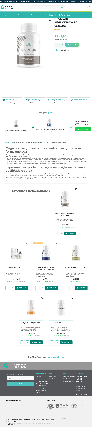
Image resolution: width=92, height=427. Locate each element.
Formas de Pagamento (42, 387)
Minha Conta (52, 376)
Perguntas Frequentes (42, 383)
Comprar (73, 45)
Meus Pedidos (53, 378)
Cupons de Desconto (69, 376)
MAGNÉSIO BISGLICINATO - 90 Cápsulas (16, 130)
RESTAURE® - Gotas (16, 268)
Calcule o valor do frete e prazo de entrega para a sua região (67, 50)
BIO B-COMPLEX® (60, 322)
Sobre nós (39, 376)
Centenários (65, 15)
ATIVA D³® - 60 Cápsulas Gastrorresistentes (31, 323)
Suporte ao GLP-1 (51, 15)
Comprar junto (83, 129)
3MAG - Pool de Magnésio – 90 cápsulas (65, 214)
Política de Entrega (41, 385)
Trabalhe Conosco (41, 389)
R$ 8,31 (65, 40)
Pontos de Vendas (81, 15)
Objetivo (20, 15)
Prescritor (34, 15)
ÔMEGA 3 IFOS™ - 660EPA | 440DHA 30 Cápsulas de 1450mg (49, 130)
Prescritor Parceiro (68, 380)
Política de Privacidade (42, 380)
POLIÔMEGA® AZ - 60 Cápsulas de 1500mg (46, 268)
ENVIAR (20, 383)
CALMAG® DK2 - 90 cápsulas (76, 268)
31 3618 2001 (82, 377)
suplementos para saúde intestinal (17, 178)
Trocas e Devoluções (42, 378)
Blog (37, 394)
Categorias (5, 15)
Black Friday (39, 392)
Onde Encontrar (67, 378)
